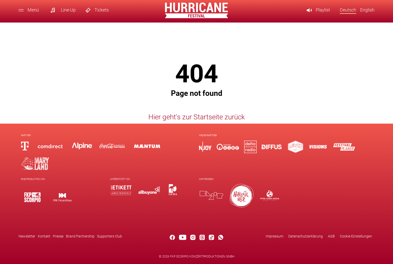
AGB (331, 236)
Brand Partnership (80, 236)
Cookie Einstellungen (356, 236)
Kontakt (44, 236)
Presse (58, 236)
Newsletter (27, 236)
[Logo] (32, 197)
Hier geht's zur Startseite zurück (196, 116)
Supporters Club (109, 236)
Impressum (274, 236)
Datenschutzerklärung (305, 236)
